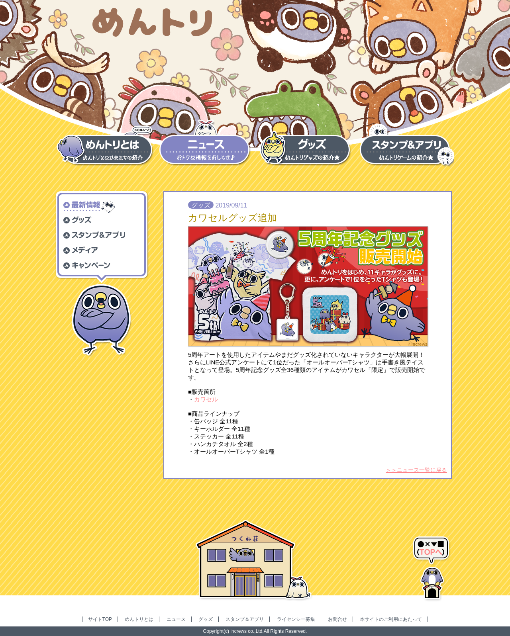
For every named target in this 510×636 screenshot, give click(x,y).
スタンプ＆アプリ (245, 619)
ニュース (176, 619)
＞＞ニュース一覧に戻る (416, 470)
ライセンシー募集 (296, 619)
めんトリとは (139, 619)
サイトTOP (100, 619)
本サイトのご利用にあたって (391, 619)
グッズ (205, 619)
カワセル (206, 399)
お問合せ (337, 619)
